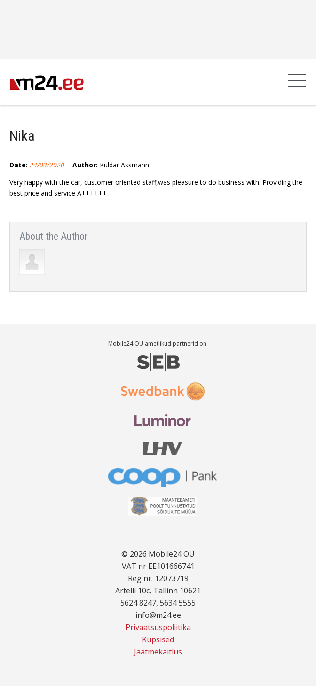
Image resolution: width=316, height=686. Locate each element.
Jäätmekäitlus (158, 652)
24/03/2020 (47, 164)
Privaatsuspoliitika (158, 627)
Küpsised (158, 639)
